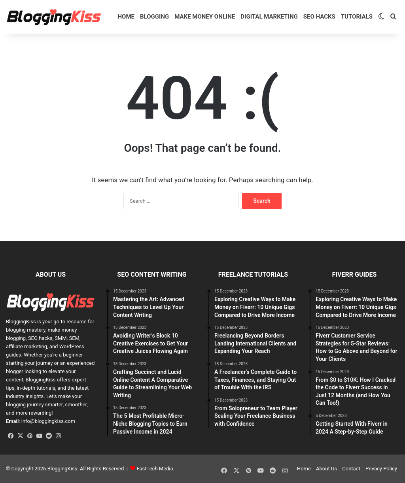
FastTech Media (155, 469)
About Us (326, 469)
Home (126, 16)
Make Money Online (204, 16)
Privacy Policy (381, 469)
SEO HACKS (319, 16)
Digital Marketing (269, 16)
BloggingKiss (21, 322)
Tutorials (357, 16)
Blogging (154, 16)
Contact (351, 469)
